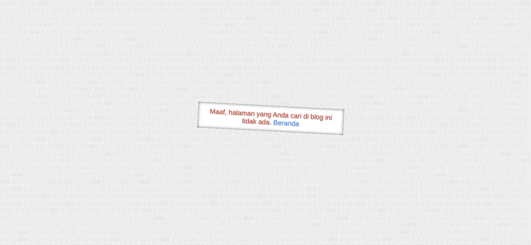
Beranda (286, 122)
